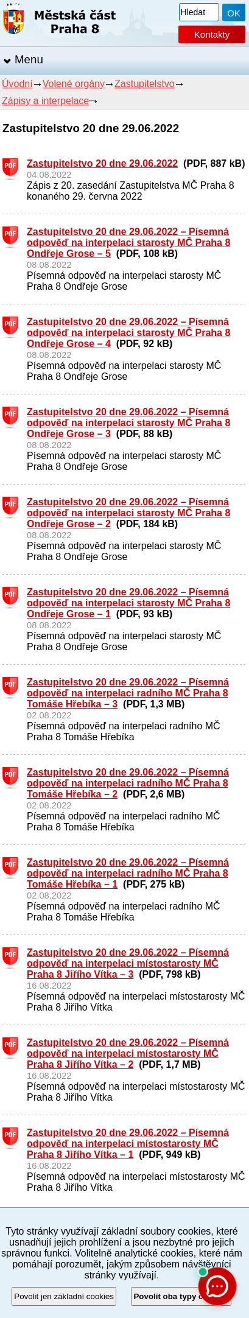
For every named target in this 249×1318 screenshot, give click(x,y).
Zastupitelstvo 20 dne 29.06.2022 (102, 163)
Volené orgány (74, 84)
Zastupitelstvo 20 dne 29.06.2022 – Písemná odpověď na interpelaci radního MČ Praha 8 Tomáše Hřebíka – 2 (128, 783)
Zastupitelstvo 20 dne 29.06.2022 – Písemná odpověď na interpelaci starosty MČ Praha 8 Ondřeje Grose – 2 (128, 513)
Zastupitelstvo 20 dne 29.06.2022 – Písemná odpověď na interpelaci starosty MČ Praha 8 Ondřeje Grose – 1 (128, 603)
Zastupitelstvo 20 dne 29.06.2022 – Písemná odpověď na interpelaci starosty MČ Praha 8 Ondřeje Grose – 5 (128, 242)
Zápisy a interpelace (45, 101)
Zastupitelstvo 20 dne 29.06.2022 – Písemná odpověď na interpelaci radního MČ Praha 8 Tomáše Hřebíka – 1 (128, 873)
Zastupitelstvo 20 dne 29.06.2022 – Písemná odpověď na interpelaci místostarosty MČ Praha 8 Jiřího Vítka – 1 (128, 1143)
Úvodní (17, 84)
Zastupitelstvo (144, 84)
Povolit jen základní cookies (64, 1296)
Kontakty (212, 34)
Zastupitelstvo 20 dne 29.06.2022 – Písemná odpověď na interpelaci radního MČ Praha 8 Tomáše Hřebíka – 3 (128, 693)
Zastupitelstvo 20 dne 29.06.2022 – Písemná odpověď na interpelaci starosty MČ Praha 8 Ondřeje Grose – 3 (128, 423)
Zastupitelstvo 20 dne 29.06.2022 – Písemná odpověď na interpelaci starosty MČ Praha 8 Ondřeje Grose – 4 (128, 333)
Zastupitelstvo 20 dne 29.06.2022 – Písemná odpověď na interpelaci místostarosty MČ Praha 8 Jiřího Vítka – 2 (128, 1053)
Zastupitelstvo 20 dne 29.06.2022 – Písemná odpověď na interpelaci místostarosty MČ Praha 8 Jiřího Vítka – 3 (128, 963)
